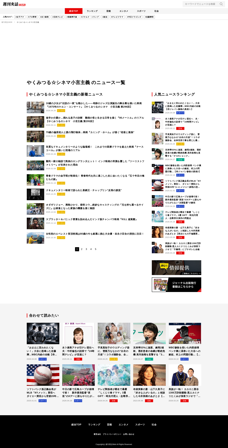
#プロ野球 (32, 17)
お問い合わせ (128, 434)
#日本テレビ (57, 17)
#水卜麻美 (44, 17)
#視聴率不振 (72, 17)
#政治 (105, 17)
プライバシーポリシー (112, 434)
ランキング (91, 11)
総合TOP (72, 11)
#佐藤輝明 (149, 17)
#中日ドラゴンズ (134, 17)
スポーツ (142, 11)
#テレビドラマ (117, 17)
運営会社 (97, 434)
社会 (158, 11)
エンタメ (124, 11)
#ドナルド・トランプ (90, 17)
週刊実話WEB (6, 22)
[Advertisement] (114, 57)
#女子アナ (20, 17)
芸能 (108, 11)
